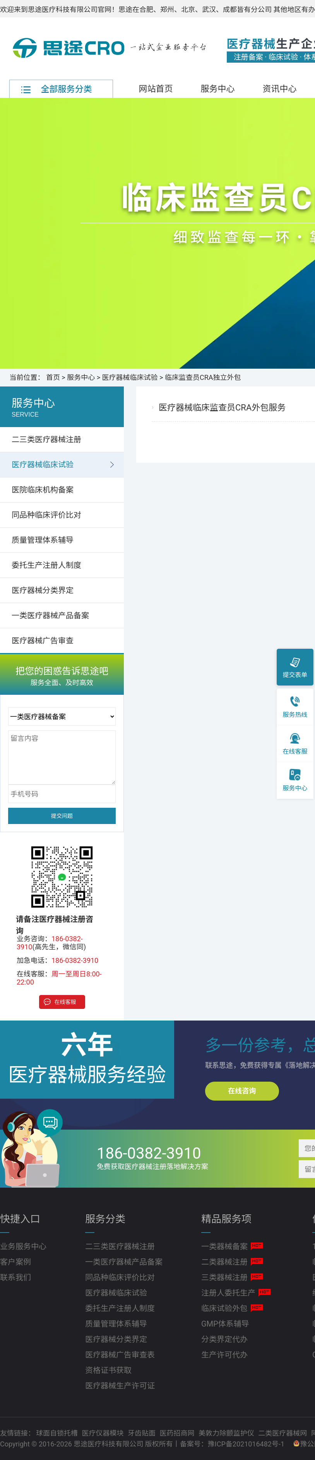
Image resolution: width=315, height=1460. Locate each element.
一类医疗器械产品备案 (50, 615)
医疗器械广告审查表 (120, 1354)
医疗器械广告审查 (43, 640)
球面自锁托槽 (57, 1433)
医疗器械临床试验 (130, 377)
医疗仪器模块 (103, 1433)
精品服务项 (226, 1219)
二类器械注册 (224, 1262)
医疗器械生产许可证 (120, 1385)
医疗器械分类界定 (43, 590)
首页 (53, 377)
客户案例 (15, 1262)
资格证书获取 (108, 1370)
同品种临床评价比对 (46, 515)
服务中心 (217, 89)
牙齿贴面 (142, 1433)
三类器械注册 (224, 1277)
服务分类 (105, 1219)
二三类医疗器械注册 (46, 439)
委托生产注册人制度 (46, 565)
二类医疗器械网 (283, 1433)
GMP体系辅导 (225, 1323)
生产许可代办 (224, 1354)
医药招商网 (177, 1433)
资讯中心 (279, 89)
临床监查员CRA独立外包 (203, 377)
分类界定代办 (224, 1339)
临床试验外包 (224, 1308)
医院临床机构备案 (43, 489)
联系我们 (15, 1277)
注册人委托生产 (228, 1293)
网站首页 (156, 89)
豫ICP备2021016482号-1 (246, 1444)
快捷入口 (20, 1219)
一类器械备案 (224, 1246)
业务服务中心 (23, 1246)
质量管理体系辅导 (43, 540)
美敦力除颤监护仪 (227, 1433)
